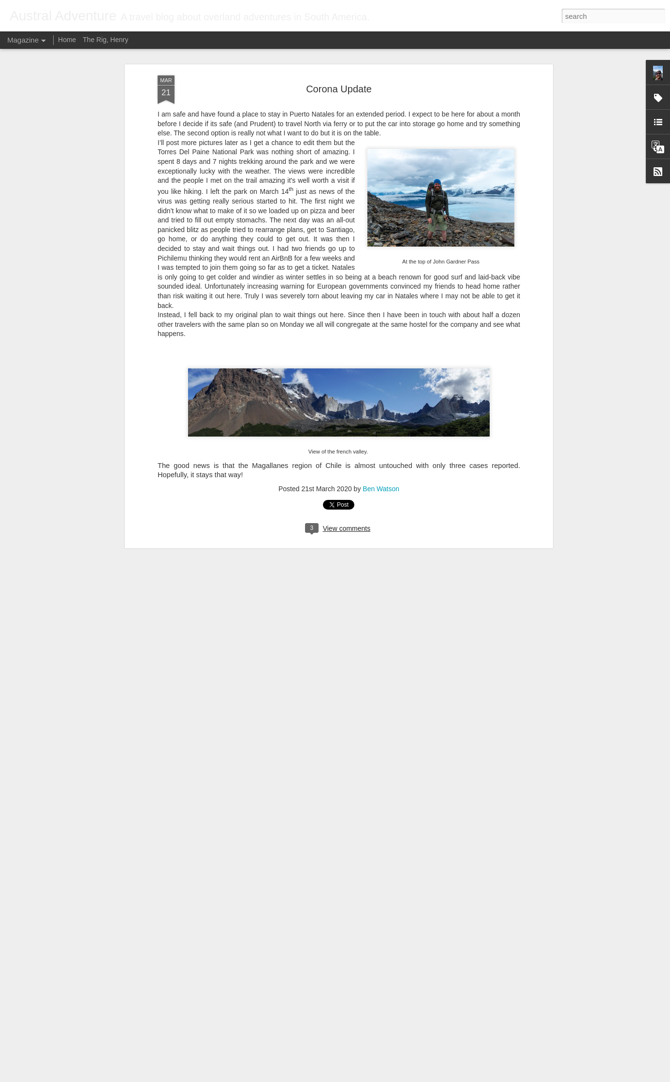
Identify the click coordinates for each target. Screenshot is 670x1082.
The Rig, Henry (105, 40)
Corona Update (339, 58)
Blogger (365, 1077)
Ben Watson (381, 458)
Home (67, 40)
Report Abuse (394, 1077)
